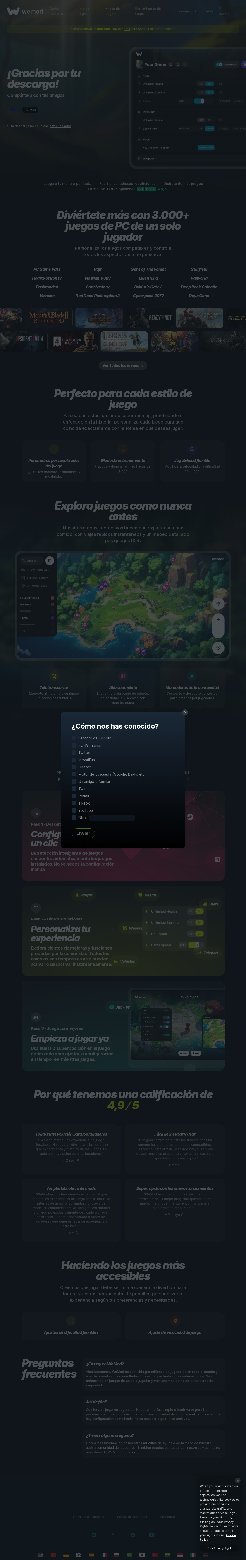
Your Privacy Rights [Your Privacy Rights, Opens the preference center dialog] (219, 1548)
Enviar (83, 833)
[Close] (238, 1480)
